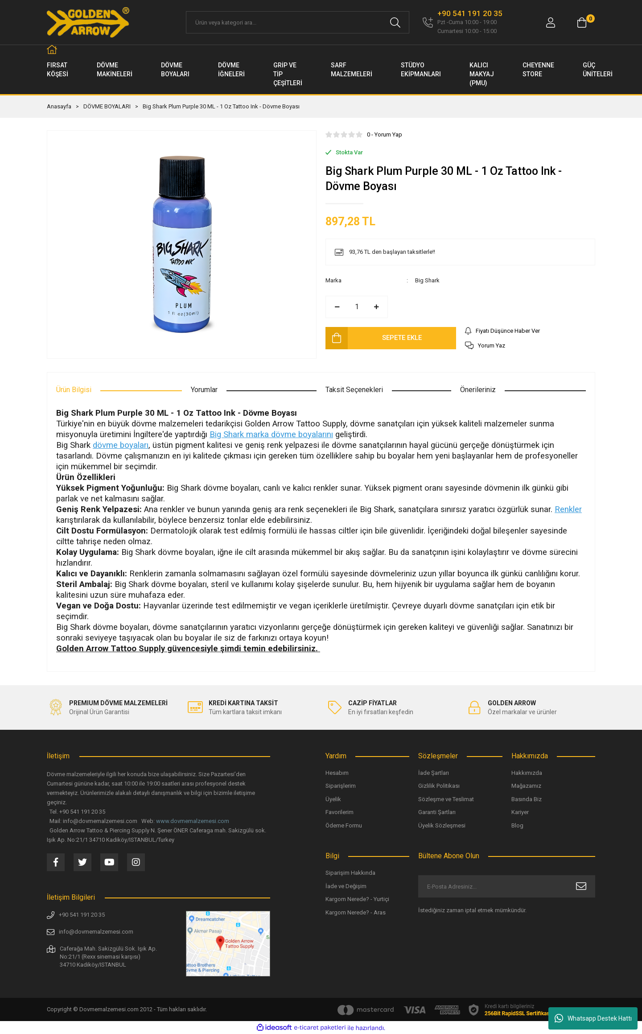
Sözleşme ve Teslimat (446, 799)
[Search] (297, 22)
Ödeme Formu (343, 825)
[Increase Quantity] (376, 307)
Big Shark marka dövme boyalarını (271, 434)
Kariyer (520, 812)
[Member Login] (550, 22)
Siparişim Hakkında (350, 872)
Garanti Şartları (437, 812)
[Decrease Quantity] (337, 307)
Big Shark (427, 280)
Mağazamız (526, 785)
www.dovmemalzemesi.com (192, 821)
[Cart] (581, 22)
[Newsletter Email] (506, 886)
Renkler (568, 509)
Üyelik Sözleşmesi (441, 825)
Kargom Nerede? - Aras (355, 912)
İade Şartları (433, 772)
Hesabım (337, 772)
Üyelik (333, 799)
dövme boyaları (120, 445)
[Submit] (581, 886)
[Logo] (89, 22)
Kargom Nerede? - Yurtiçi (357, 899)
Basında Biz (526, 799)
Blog (517, 825)
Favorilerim (339, 812)
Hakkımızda (526, 772)
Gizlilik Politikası (439, 785)
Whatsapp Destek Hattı (593, 1018)
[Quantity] (356, 307)
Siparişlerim (340, 785)
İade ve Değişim (345, 886)
